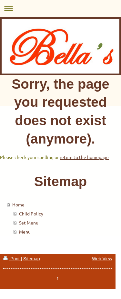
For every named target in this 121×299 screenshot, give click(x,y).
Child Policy (31, 213)
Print (12, 258)
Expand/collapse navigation (60, 8)
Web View (102, 258)
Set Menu (28, 222)
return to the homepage (84, 157)
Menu (25, 231)
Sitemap (31, 258)
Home (18, 204)
